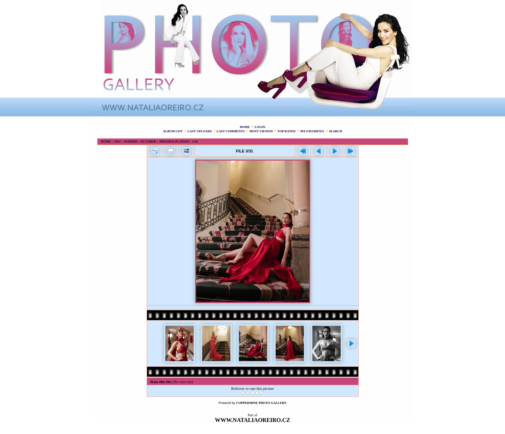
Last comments (231, 131)
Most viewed (261, 131)
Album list (173, 131)
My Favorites (312, 131)
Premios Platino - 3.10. (178, 141)
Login (259, 127)
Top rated (286, 131)
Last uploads (200, 131)
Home (245, 127)
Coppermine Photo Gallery (261, 403)
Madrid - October (140, 141)
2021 (117, 141)
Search (335, 131)
